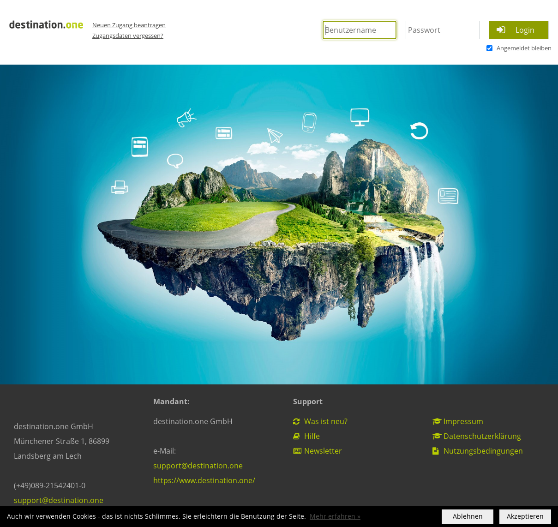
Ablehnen (468, 516)
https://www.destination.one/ (204, 480)
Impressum (457, 421)
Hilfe (306, 436)
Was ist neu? (320, 421)
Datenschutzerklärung (476, 436)
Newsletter (317, 451)
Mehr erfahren (332, 516)
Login (525, 30)
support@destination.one (58, 500)
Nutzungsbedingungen (477, 451)
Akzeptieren (525, 516)
